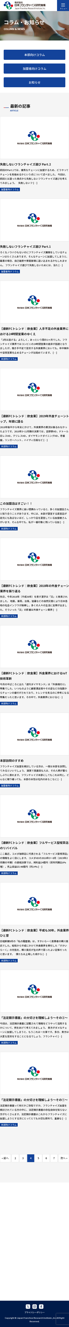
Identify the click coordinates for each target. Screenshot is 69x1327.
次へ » (63, 1158)
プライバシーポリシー (34, 1312)
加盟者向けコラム (34, 68)
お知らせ (34, 82)
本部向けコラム (34, 54)
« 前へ (5, 1158)
